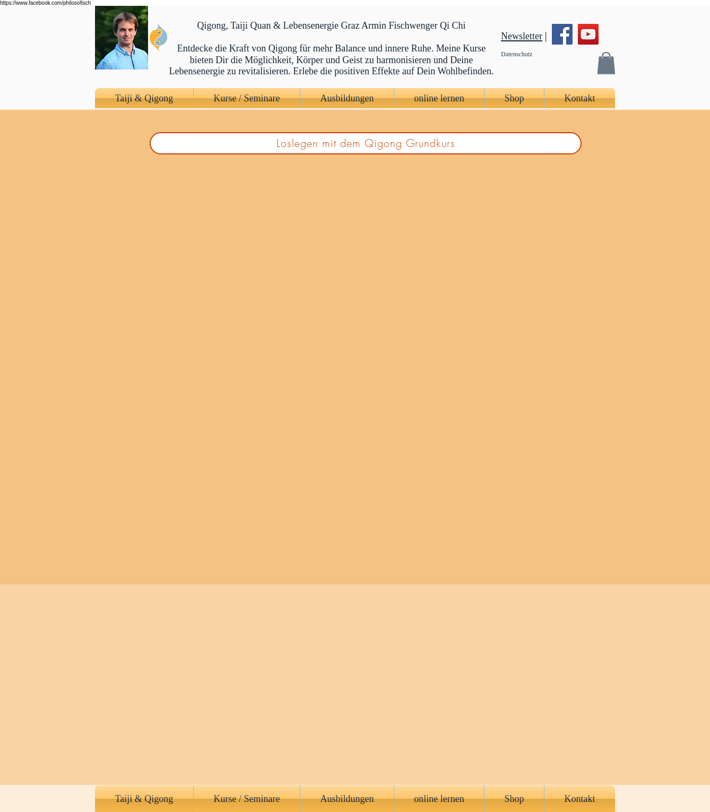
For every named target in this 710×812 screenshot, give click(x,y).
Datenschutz (516, 54)
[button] (606, 63)
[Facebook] (562, 34)
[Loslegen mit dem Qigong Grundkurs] (366, 143)
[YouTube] (588, 34)
